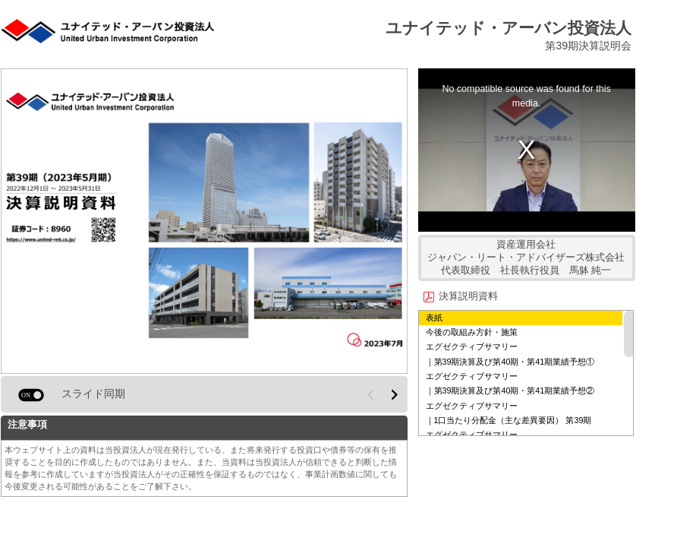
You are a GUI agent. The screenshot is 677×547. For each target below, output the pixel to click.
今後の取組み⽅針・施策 (472, 332)
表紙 (434, 317)
